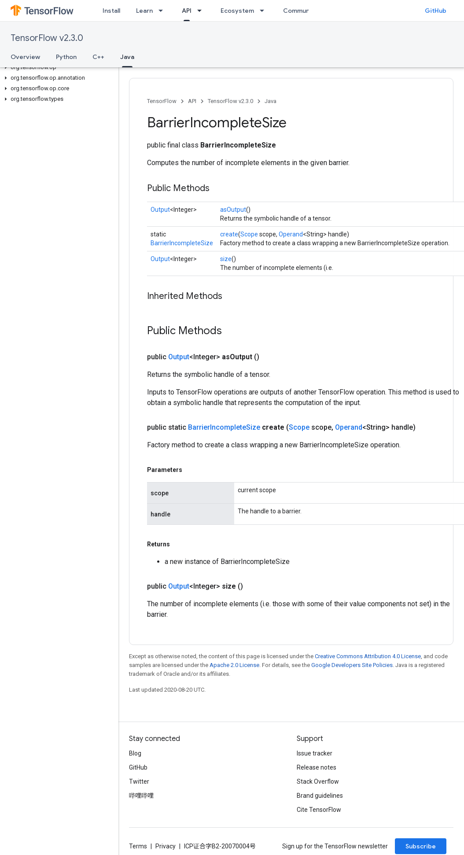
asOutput (233, 209)
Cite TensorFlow (319, 809)
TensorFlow (162, 101)
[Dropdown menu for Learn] (163, 10)
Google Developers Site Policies (352, 665)
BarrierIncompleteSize (182, 243)
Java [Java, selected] (127, 57)
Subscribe (420, 846)
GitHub (435, 11)
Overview (25, 57)
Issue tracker (314, 753)
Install (111, 11)
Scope (249, 234)
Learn (144, 11)
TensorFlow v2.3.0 (47, 38)
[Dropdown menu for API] (202, 10)
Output (160, 209)
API (192, 101)
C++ (98, 57)
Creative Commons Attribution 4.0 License (368, 656)
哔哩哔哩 (141, 795)
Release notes (316, 767)
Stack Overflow (318, 781)
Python (66, 57)
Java (270, 101)
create (229, 234)
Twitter (139, 781)
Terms (138, 846)
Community (300, 11)
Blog (135, 753)
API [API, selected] (186, 11)
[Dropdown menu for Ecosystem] (264, 10)
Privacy (165, 846)
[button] (57, 67)
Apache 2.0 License (234, 665)
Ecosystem (237, 11)
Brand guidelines (320, 795)
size (226, 258)
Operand (291, 234)
